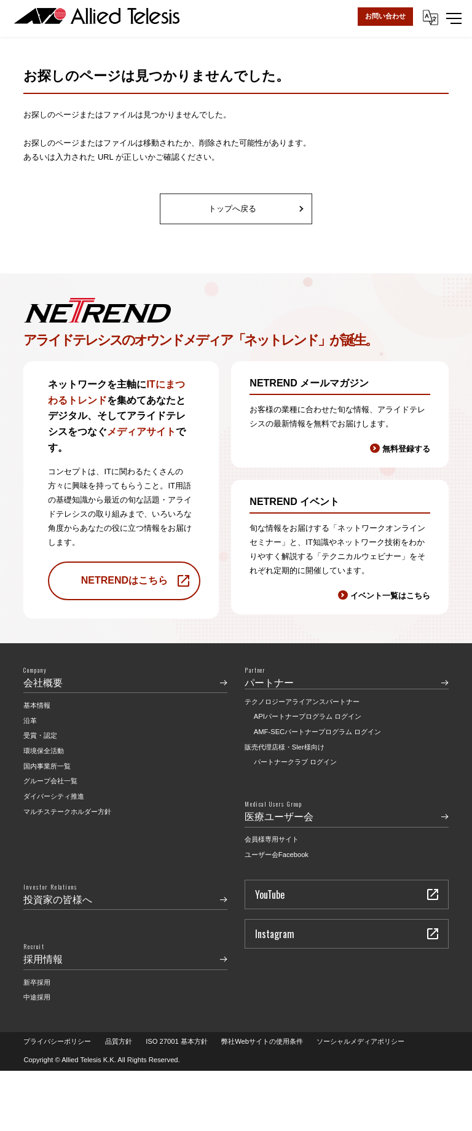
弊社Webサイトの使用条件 (262, 1041)
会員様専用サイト (272, 839)
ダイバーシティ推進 (53, 796)
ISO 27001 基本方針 (177, 1041)
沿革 (30, 720)
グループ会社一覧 (50, 781)
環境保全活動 (43, 750)
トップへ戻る (232, 208)
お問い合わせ (385, 16)
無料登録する (406, 448)
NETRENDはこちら (124, 580)
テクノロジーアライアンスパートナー (302, 701)
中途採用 (36, 997)
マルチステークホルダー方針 (67, 811)
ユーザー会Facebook (277, 854)
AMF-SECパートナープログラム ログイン (317, 731)
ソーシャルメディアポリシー (360, 1041)
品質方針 (118, 1041)
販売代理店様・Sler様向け (284, 747)
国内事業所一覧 (47, 766)
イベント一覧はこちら (390, 595)
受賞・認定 (40, 735)
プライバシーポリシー (57, 1041)
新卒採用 (36, 982)
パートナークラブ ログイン (295, 761)
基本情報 (36, 705)
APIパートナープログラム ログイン (307, 716)
